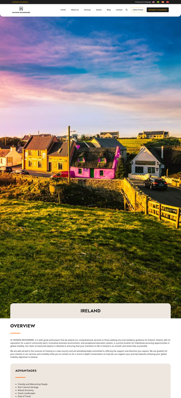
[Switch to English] (153, 2)
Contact (119, 10)
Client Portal (138, 10)
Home (63, 10)
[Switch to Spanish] (162, 2)
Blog (109, 10)
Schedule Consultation (20, 2)
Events (99, 10)
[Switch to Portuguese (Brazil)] (158, 2)
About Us (75, 10)
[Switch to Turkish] (167, 2)
